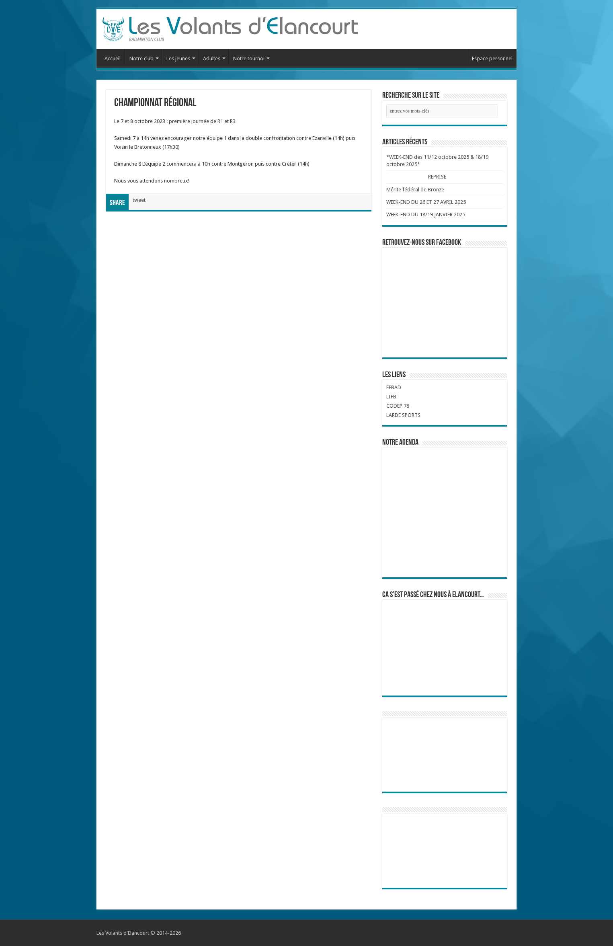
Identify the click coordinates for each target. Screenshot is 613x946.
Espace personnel (492, 58)
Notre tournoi (248, 58)
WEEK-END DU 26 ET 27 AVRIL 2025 (426, 202)
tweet (139, 200)
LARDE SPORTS (403, 415)
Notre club (141, 58)
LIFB (391, 397)
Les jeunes (178, 58)
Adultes (211, 58)
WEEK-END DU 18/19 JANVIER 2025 (425, 214)
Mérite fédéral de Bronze (415, 190)
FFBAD (393, 387)
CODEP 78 (397, 406)
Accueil (113, 58)
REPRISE (437, 177)
